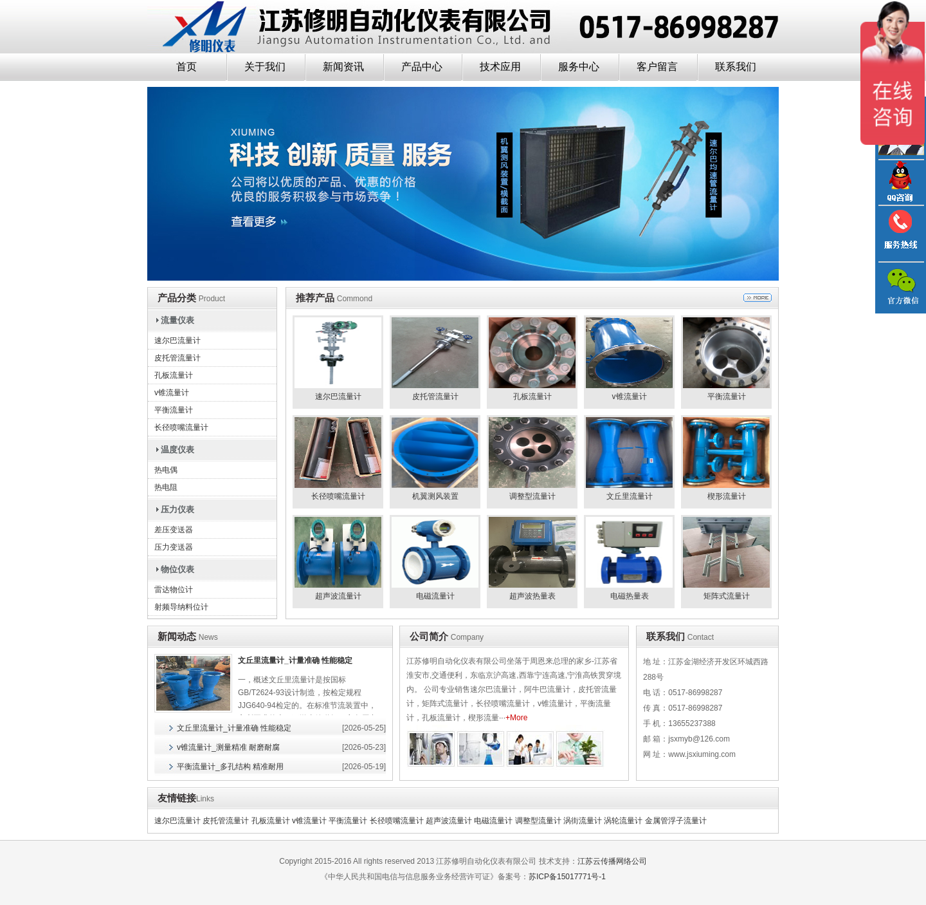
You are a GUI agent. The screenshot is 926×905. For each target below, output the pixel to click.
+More (516, 717)
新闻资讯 (343, 66)
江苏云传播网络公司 (612, 861)
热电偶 (165, 469)
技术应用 (500, 66)
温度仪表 (177, 449)
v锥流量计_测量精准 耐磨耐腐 (228, 747)
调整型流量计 (538, 820)
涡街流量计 (582, 820)
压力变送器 (173, 547)
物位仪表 (177, 569)
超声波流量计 (449, 820)
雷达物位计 (173, 589)
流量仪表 (177, 320)
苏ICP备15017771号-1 (567, 876)
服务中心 (578, 66)
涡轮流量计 (623, 820)
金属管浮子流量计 (676, 820)
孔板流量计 (173, 375)
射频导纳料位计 (181, 606)
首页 (186, 66)
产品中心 (421, 66)
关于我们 (265, 66)
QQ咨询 (900, 182)
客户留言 (657, 66)
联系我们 (735, 66)
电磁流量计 (493, 820)
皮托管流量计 (177, 357)
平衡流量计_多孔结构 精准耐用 (230, 766)
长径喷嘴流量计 (181, 427)
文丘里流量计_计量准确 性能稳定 (295, 660)
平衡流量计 (173, 410)
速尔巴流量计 (177, 340)
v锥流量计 (171, 392)
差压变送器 (173, 529)
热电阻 (165, 487)
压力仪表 (177, 509)
